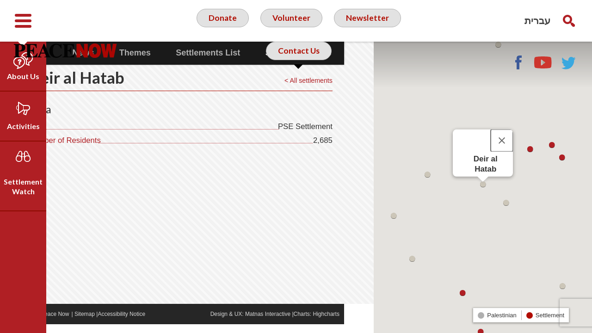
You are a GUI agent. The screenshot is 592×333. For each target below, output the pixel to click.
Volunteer (291, 20)
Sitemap (114, 323)
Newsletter (367, 20)
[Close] (502, 141)
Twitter (569, 62)
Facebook (518, 62)
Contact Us (298, 57)
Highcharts (356, 323)
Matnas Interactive (297, 323)
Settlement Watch (23, 186)
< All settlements (336, 89)
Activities (23, 126)
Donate (222, 20)
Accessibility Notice (151, 323)
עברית (537, 20)
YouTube (543, 62)
